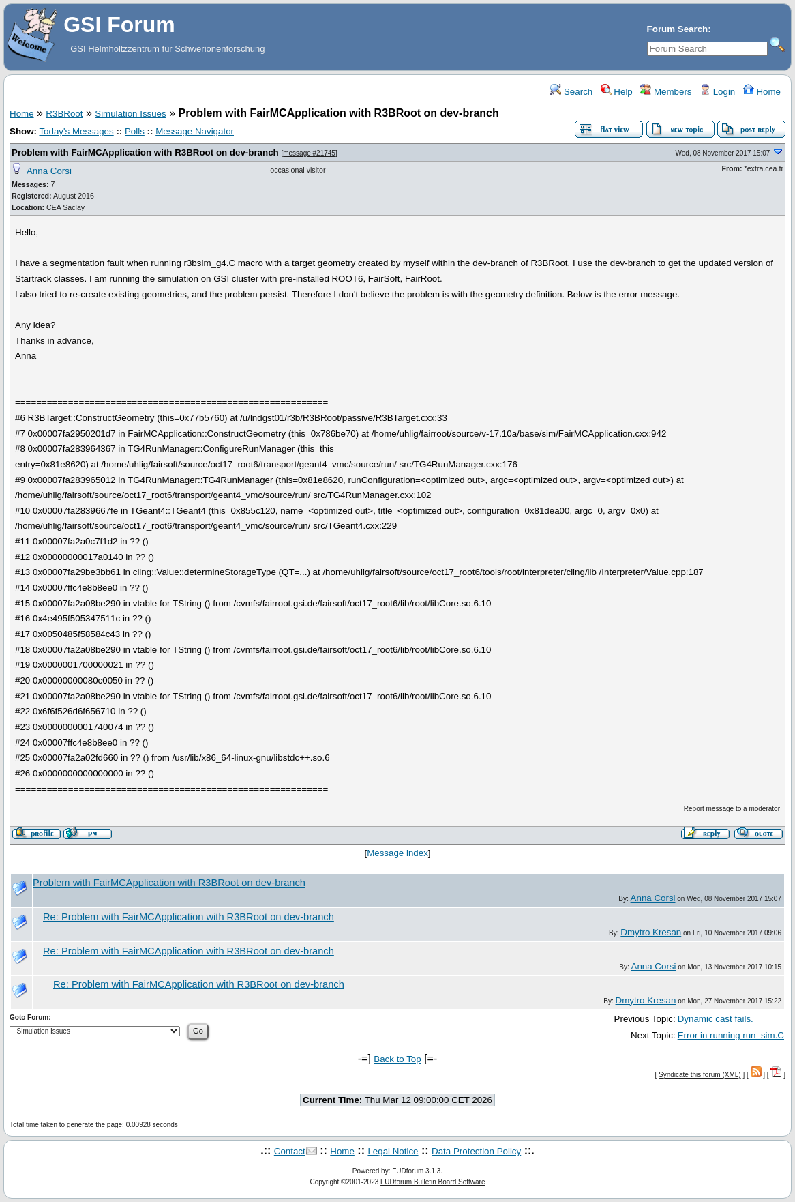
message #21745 (309, 153)
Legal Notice (393, 1151)
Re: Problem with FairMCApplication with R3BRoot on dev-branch (188, 916)
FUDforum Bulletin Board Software (432, 1182)
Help (617, 92)
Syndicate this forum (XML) (700, 1075)
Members (665, 92)
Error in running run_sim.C (731, 1035)
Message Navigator (194, 131)
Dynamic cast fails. (715, 1019)
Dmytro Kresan (650, 932)
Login (717, 92)
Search (571, 92)
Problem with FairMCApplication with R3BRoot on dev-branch (145, 152)
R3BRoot (64, 113)
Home (762, 92)
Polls (135, 131)
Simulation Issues (130, 113)
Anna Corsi (49, 171)
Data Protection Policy (476, 1151)
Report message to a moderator (732, 808)
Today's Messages (76, 131)
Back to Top (397, 1059)
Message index (397, 853)
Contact (289, 1151)
